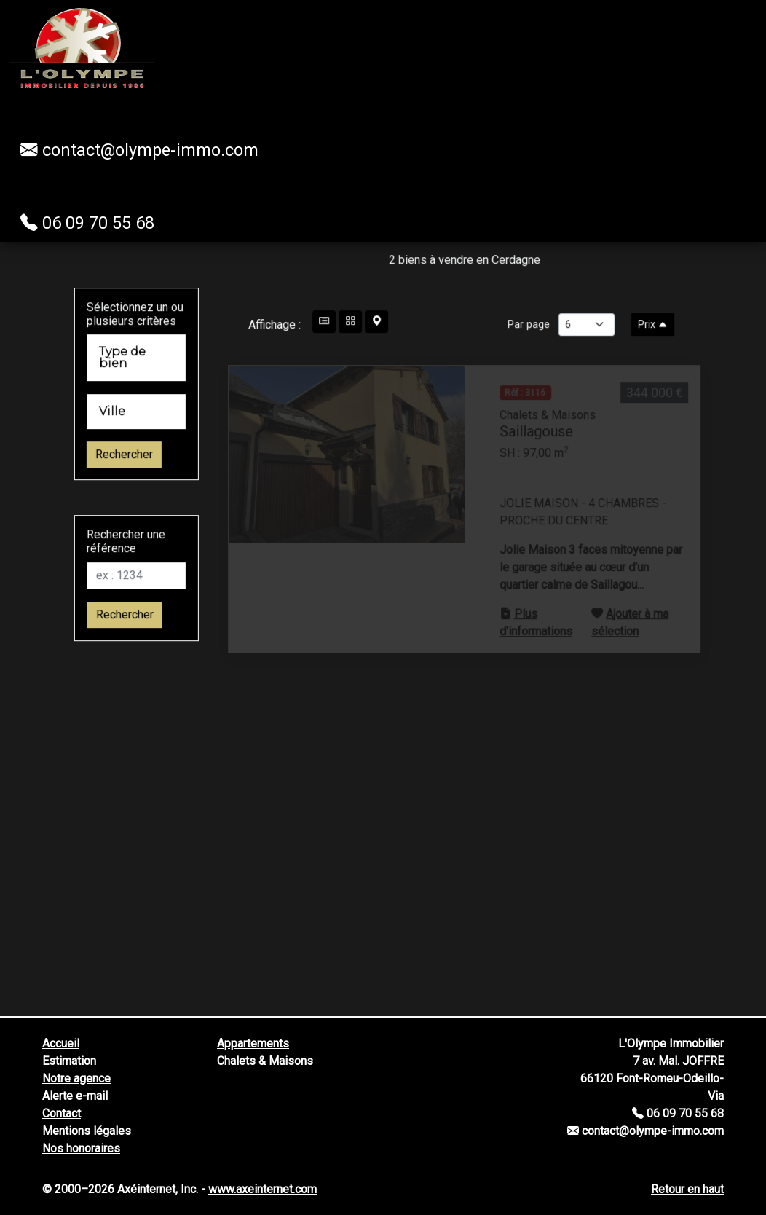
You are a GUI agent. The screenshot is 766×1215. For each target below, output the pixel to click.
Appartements (253, 1043)
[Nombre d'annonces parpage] (609, 347)
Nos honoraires (81, 1148)
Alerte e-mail (75, 1096)
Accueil (60, 1043)
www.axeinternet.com (262, 1189)
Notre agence (76, 1078)
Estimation (69, 1061)
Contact (61, 1113)
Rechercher (101, 477)
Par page (551, 347)
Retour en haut (687, 1189)
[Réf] (114, 598)
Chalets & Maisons (265, 1061)
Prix (675, 347)
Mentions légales (86, 1131)
